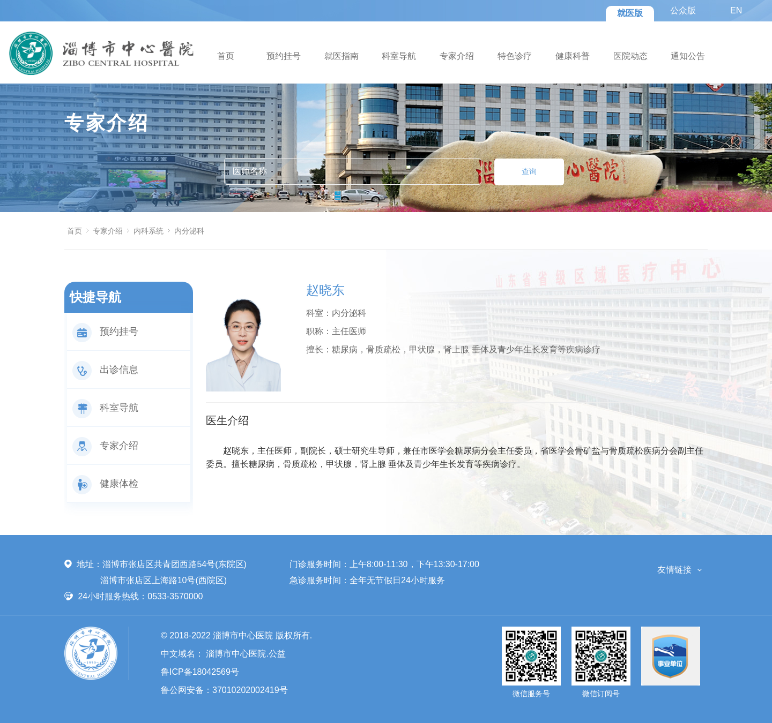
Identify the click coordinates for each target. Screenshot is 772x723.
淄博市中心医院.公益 (245, 653)
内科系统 (148, 231)
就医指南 (341, 56)
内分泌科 (189, 231)
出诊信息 (105, 369)
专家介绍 (457, 56)
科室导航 (399, 56)
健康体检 (105, 483)
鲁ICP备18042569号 (200, 671)
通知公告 (688, 56)
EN (736, 10)
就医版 (630, 13)
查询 (529, 171)
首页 (225, 56)
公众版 (683, 10)
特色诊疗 (515, 56)
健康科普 (572, 56)
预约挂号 (283, 56)
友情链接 (674, 569)
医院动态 (630, 56)
